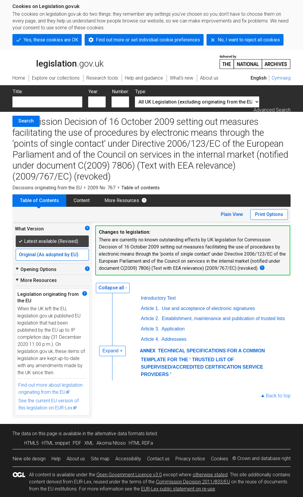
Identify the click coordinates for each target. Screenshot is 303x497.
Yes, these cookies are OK (51, 40)
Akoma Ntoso (111, 443)
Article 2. (150, 318)
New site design (29, 459)
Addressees (173, 339)
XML (89, 443)
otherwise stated (210, 474)
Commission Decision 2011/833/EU (193, 482)
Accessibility (128, 459)
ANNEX (147, 351)
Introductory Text (158, 298)
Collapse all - (113, 288)
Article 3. (150, 328)
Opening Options (36, 269)
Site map (100, 459)
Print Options (269, 214)
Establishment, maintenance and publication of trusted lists (222, 318)
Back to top (278, 395)
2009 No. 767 (101, 188)
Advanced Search (272, 110)
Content (82, 200)
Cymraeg (281, 78)
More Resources (121, 200)
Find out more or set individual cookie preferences (148, 40)
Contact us (158, 459)
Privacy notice (190, 459)
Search (26, 121)
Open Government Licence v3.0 (129, 474)
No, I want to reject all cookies (249, 40)
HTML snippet (56, 443)
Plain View (232, 214)
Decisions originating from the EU (47, 188)
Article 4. (150, 339)
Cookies (219, 459)
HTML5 (31, 443)
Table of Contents (39, 200)
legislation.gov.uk (58, 61)
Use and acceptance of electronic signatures (207, 308)
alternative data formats (120, 433)
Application (172, 328)
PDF (77, 443)
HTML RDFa (141, 443)
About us (76, 459)
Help (56, 459)
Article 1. (150, 308)
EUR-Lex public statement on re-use (178, 489)
